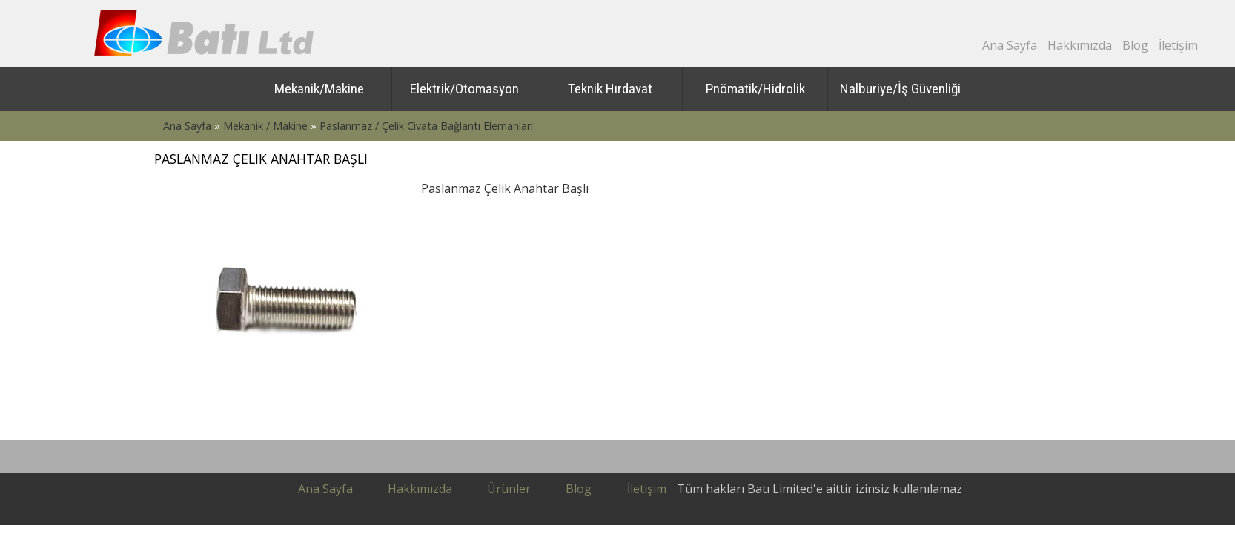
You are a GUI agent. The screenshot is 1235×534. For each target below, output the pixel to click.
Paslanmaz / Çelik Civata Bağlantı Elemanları (426, 126)
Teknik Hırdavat (610, 88)
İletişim (1178, 45)
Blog (1135, 45)
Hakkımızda (1079, 45)
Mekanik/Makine (319, 88)
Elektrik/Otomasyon (464, 88)
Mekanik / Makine (265, 126)
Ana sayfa (325, 489)
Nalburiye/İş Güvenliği (900, 88)
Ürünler (509, 489)
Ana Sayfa (1009, 45)
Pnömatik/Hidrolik (755, 88)
